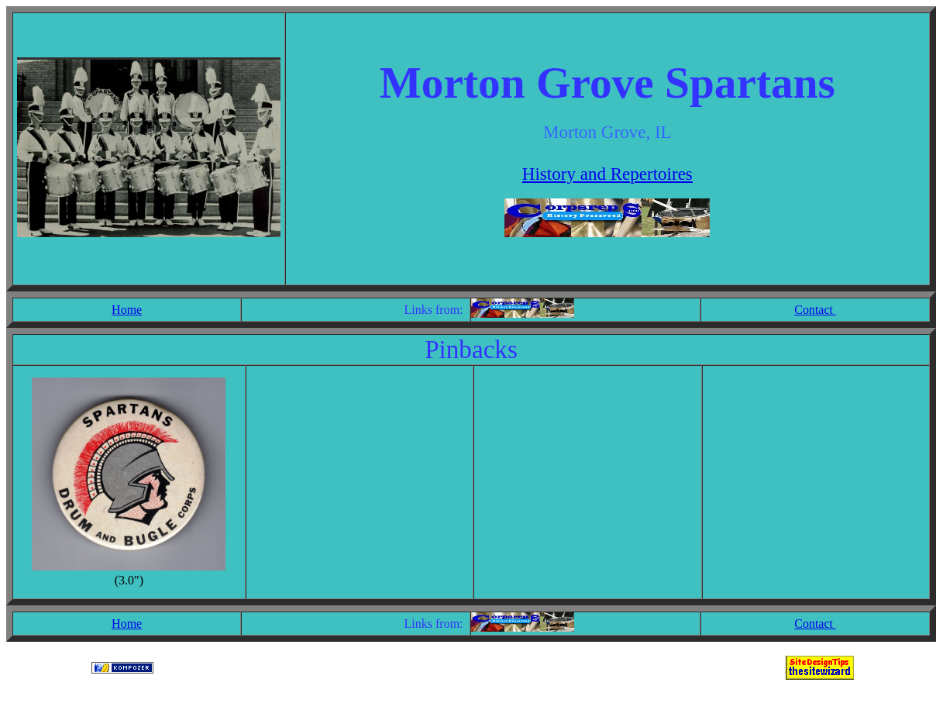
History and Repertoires (607, 174)
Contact (815, 309)
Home (127, 309)
